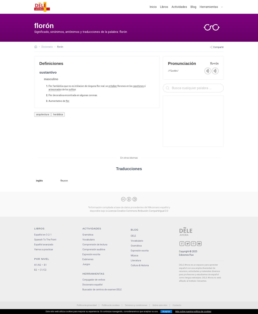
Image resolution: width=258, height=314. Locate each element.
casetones (138, 86)
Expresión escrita (91, 254)
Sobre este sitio (160, 305)
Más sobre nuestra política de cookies (193, 311)
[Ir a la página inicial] (36, 47)
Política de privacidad (87, 305)
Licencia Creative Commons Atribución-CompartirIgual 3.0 (138, 211)
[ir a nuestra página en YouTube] (199, 244)
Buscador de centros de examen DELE (102, 289)
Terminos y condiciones (136, 305)
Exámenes (87, 259)
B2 (35, 270)
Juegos (86, 264)
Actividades (179, 7)
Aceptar (166, 311)
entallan (112, 86)
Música (134, 255)
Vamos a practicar (43, 249)
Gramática (87, 234)
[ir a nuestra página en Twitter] (188, 244)
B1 (45, 265)
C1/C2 (43, 270)
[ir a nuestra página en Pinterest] (193, 244)
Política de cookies (111, 305)
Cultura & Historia (140, 265)
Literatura (136, 260)
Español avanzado (43, 244)
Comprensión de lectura (94, 244)
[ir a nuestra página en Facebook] (182, 244)
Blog (193, 7)
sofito (72, 89)
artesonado (55, 89)
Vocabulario (88, 239)
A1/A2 (37, 265)
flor (67, 101)
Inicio (153, 7)
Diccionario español (92, 284)
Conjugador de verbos (93, 279)
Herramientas (209, 7)
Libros (164, 7)
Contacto (177, 305)
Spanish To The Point (45, 239)
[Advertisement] (193, 121)
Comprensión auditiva (93, 249)
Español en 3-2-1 (43, 234)
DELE (133, 236)
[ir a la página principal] (42, 7)
